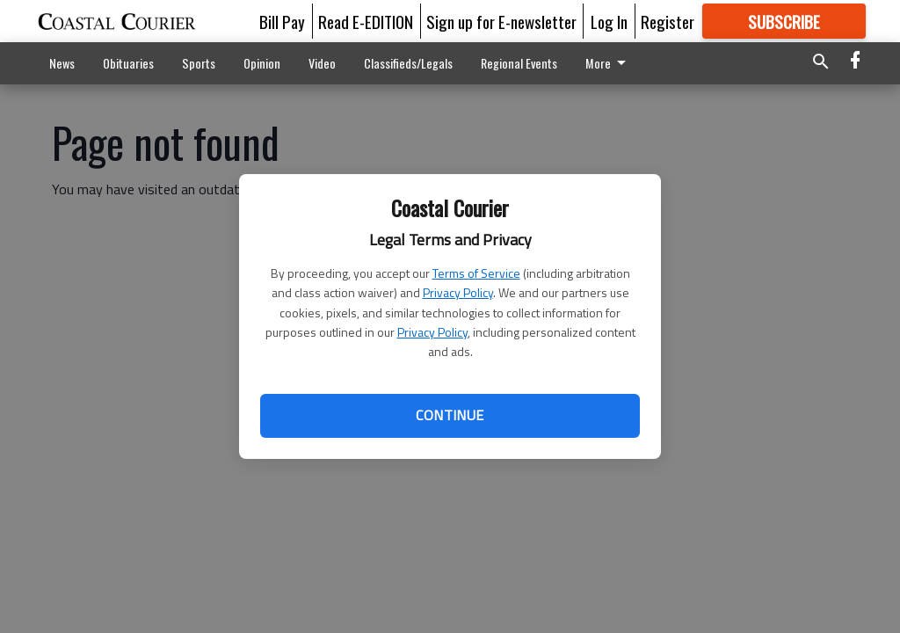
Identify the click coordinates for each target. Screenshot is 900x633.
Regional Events (519, 63)
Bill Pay (282, 21)
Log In (609, 21)
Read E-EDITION (365, 21)
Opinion (261, 63)
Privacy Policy (458, 292)
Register (667, 21)
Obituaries (128, 63)
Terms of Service (476, 273)
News (62, 63)
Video (322, 63)
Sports (198, 63)
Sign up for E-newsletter (501, 21)
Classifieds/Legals (408, 63)
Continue (449, 415)
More (608, 63)
